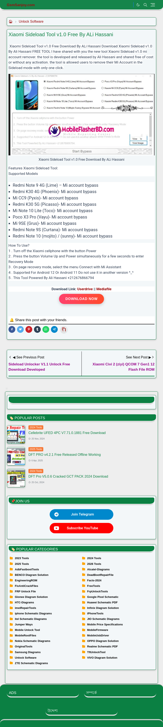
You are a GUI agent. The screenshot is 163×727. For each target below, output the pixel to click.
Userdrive (85, 289)
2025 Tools (36, 449)
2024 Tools (36, 427)
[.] (128, 5)
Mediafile (103, 289)
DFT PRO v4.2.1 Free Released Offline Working (64, 454)
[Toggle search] (145, 5)
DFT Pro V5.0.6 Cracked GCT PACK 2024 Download (68, 476)
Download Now (81, 299)
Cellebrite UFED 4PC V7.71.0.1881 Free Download (67, 433)
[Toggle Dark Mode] (138, 4)
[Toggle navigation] (152, 4)
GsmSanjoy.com (21, 5)
